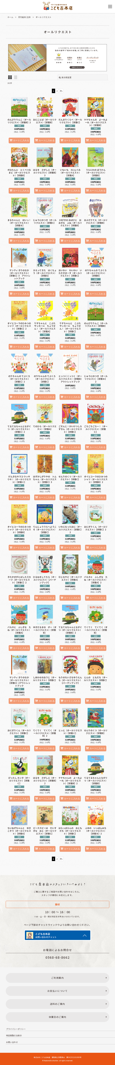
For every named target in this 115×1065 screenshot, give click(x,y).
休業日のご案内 (57, 1017)
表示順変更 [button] (65, 77)
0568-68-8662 (57, 957)
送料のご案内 (57, 1003)
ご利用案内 (57, 977)
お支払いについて (57, 990)
